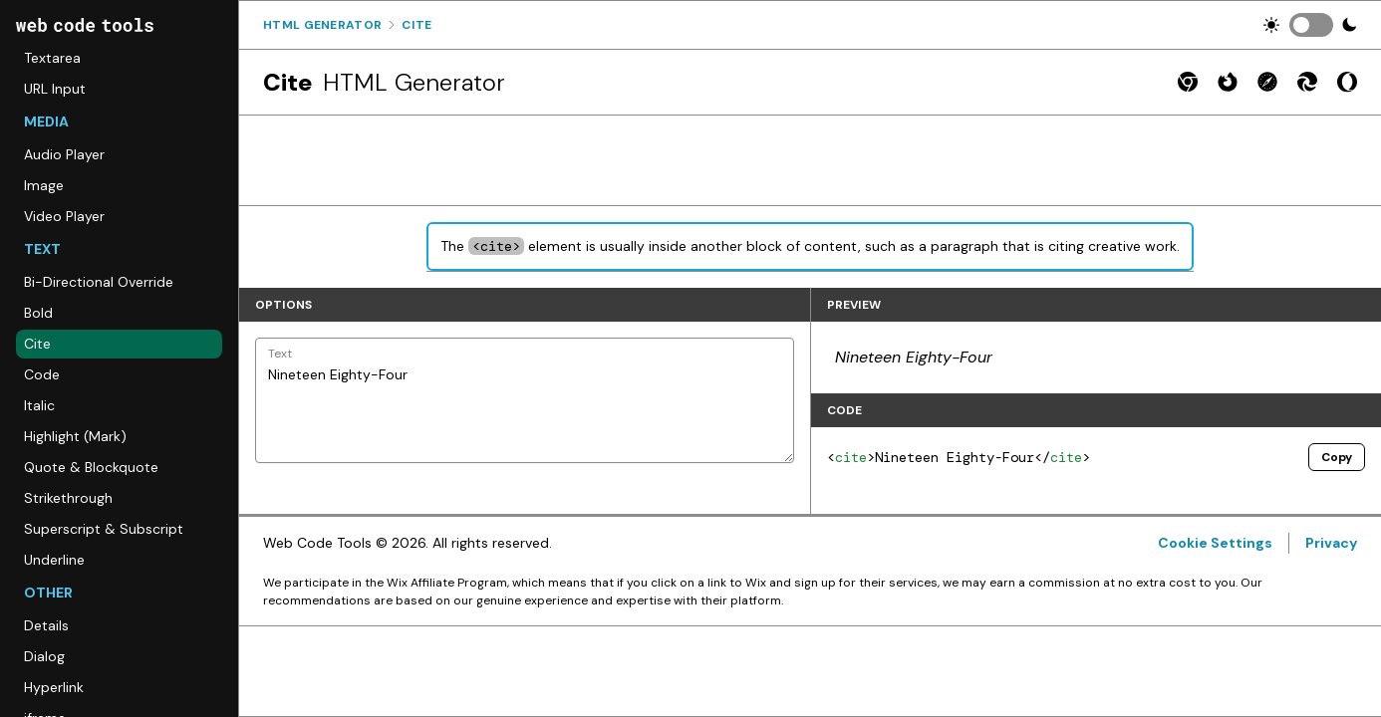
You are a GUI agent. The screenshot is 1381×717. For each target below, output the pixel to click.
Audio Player (64, 154)
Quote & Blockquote (91, 467)
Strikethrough (68, 498)
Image (44, 185)
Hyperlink (54, 687)
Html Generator (322, 25)
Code (42, 374)
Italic (39, 405)
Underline (54, 560)
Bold (38, 313)
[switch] (1311, 25)
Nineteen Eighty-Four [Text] (524, 400)
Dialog (44, 656)
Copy (1336, 457)
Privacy (1331, 543)
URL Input (55, 89)
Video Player (64, 216)
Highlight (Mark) (75, 436)
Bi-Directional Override (98, 282)
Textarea (52, 58)
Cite (37, 344)
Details (46, 625)
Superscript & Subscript (103, 529)
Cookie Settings (1215, 543)
